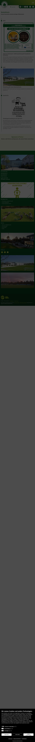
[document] (17, 718)
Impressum (10, 738)
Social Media (7, 728)
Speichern (17, 734)
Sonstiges (6, 730)
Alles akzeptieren (28, 734)
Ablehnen (6, 734)
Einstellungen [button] (24, 738)
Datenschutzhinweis (17, 738)
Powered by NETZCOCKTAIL (17, 740)
